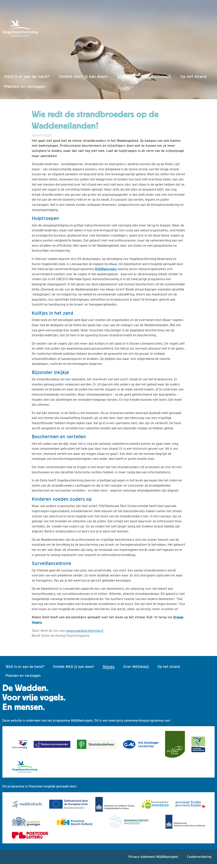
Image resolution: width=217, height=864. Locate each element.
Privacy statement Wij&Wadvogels (153, 857)
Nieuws (125, 76)
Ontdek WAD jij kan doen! (83, 76)
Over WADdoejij (156, 76)
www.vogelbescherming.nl (84, 631)
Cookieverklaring (199, 857)
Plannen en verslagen (25, 86)
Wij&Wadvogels (106, 269)
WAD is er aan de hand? (27, 76)
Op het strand (193, 76)
